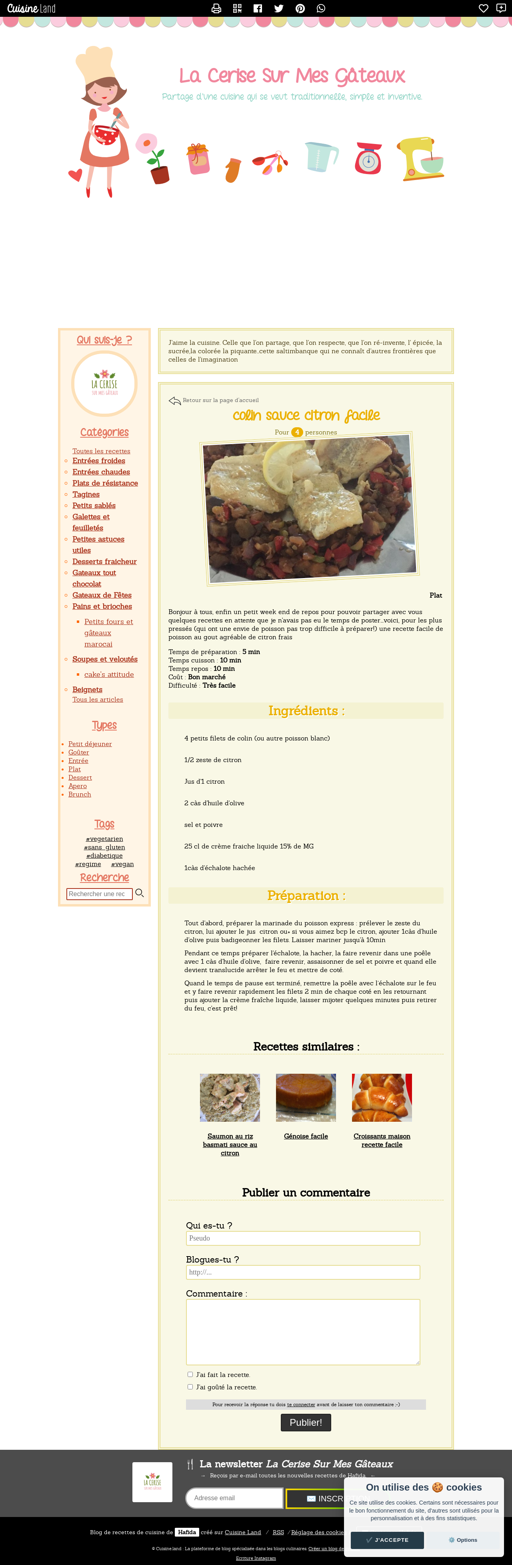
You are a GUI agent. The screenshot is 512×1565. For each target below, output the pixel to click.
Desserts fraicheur (104, 561)
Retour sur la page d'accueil (221, 400)
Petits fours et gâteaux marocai (108, 632)
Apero (77, 786)
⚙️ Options (462, 1540)
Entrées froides (98, 460)
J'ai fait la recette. (219, 1375)
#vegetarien (104, 839)
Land (243, 1532)
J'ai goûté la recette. (222, 1387)
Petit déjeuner (90, 744)
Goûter (78, 752)
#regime (88, 864)
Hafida (187, 1532)
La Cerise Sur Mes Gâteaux (292, 77)
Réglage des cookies (319, 1532)
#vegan (122, 864)
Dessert (80, 777)
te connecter (301, 1404)
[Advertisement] (256, 264)
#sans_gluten (104, 847)
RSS (278, 1532)
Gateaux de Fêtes (102, 595)
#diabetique (104, 855)
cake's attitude (109, 674)
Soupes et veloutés (105, 659)
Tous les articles (97, 699)
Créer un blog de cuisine (334, 1548)
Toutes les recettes (101, 451)
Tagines (86, 494)
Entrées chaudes (101, 471)
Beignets (87, 689)
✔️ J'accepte (387, 1540)
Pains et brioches (102, 606)
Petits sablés (94, 505)
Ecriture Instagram (256, 1558)
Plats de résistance (105, 483)
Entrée (78, 760)
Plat (74, 769)
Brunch (79, 794)
